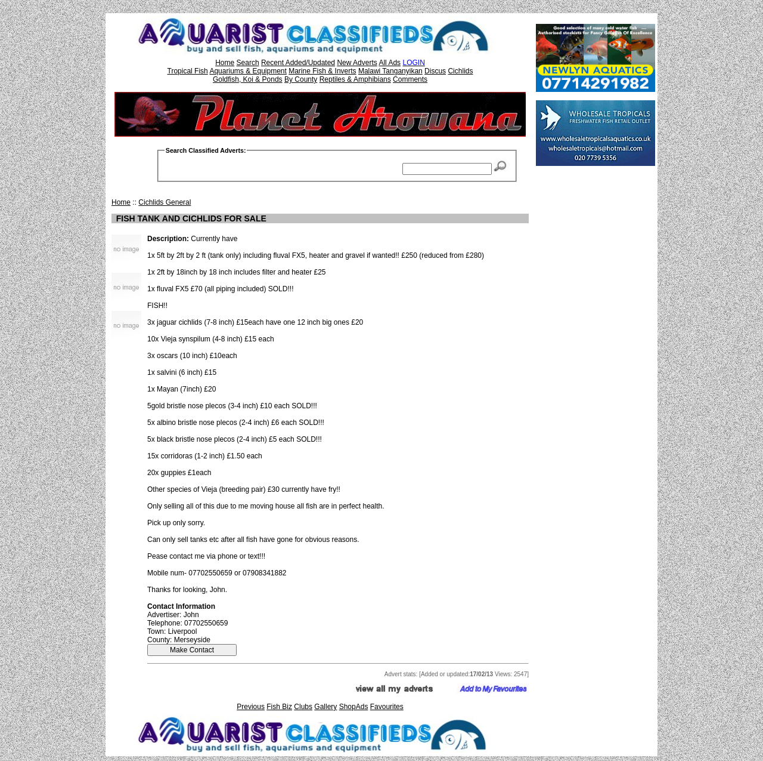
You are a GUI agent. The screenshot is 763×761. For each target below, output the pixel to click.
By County (300, 79)
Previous (251, 707)
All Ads (390, 62)
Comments (410, 79)
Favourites (387, 707)
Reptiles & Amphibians (355, 79)
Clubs (303, 707)
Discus (435, 71)
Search (248, 62)
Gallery (325, 707)
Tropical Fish (188, 71)
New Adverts (357, 62)
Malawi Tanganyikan (390, 71)
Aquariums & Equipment (247, 71)
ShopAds (353, 707)
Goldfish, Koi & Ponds (248, 79)
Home (224, 62)
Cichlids (460, 71)
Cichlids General (164, 202)
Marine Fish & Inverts (322, 71)
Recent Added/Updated (298, 62)
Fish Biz (279, 707)
